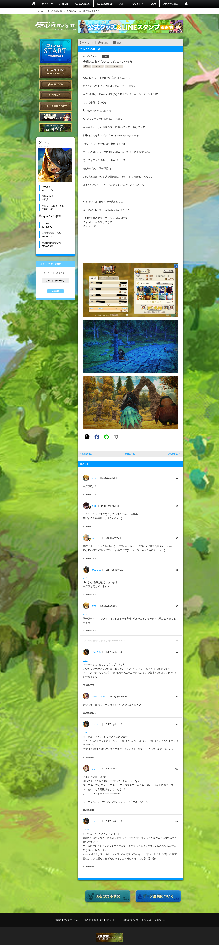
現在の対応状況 (170, 4)
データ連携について (55, 106)
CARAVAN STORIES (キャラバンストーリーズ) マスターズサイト (55, 25)
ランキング (137, 4)
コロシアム (97, 66)
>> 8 (85, 732)
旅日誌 (104, 42)
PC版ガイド (55, 84)
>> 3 (85, 660)
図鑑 (119, 42)
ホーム (40, 10)
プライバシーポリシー (72, 919)
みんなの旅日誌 (104, 4)
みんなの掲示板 (82, 4)
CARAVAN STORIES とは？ (55, 116)
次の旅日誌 (173, 453)
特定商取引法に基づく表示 (93, 919)
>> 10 (86, 829)
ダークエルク (98, 696)
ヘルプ (153, 4)
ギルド (122, 4)
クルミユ (96, 569)
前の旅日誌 (87, 453)
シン (94, 768)
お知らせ (63, 4)
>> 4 (85, 614)
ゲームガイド (55, 127)
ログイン (55, 95)
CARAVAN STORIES (109, 937)
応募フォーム (160, 919)
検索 (56, 291)
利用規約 (58, 919)
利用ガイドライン (112, 919)
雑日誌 (87, 66)
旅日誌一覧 (130, 453)
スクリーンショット (114, 66)
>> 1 (85, 578)
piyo (94, 477)
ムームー (96, 537)
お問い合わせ (147, 919)
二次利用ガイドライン (131, 919)
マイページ (47, 4)
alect (94, 505)
